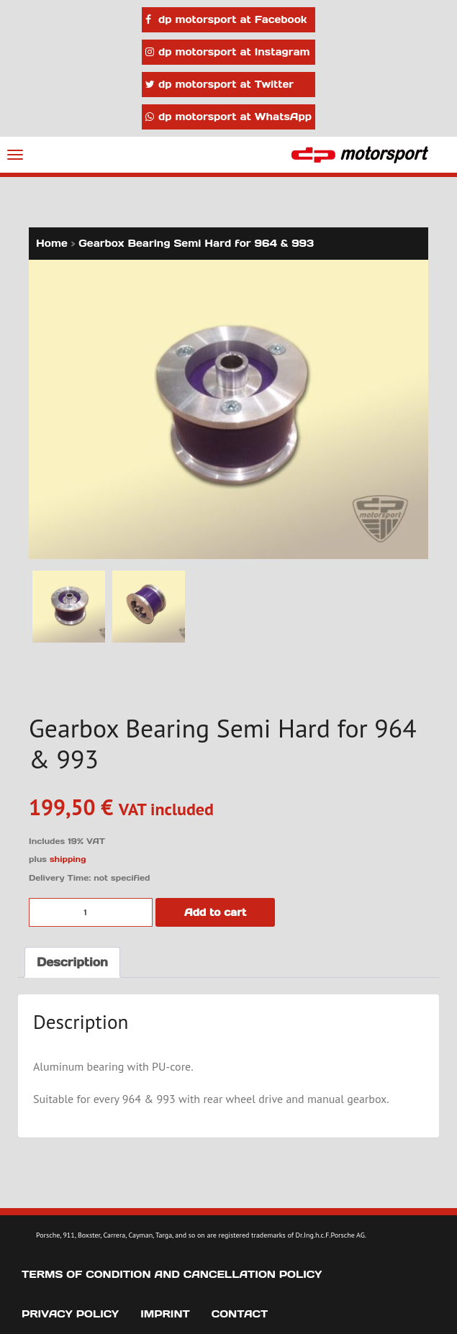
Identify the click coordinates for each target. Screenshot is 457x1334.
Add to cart (215, 912)
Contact (240, 1313)
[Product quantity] (91, 912)
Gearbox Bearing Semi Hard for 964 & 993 (196, 243)
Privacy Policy (70, 1313)
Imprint (165, 1313)
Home (52, 243)
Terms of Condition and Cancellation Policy (172, 1274)
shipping (68, 859)
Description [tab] (72, 962)
